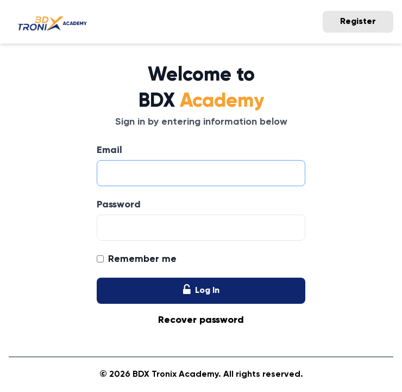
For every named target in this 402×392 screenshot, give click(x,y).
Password (119, 205)
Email (109, 150)
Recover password (201, 320)
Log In (201, 290)
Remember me (142, 259)
